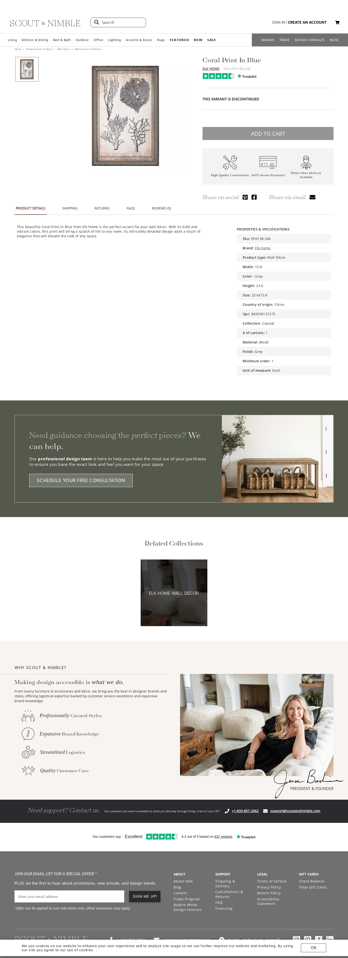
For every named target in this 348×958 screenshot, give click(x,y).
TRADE (284, 40)
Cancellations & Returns (229, 894)
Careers (180, 893)
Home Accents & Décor (39, 49)
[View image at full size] (125, 116)
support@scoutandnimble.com (295, 811)
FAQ (218, 902)
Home (18, 49)
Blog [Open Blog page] (177, 887)
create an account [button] (307, 22)
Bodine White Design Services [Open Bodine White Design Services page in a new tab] (188, 907)
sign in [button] (278, 22)
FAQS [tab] (131, 208)
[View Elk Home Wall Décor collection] (174, 593)
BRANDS (268, 40)
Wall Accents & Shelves (87, 49)
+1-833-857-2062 (245, 811)
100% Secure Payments (268, 175)
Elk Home (211, 68)
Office (98, 40)
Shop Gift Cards (313, 887)
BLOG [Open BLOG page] (334, 40)
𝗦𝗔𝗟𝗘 (211, 40)
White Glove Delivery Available (305, 175)
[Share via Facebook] (254, 197)
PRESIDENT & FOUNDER (312, 788)
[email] (69, 896)
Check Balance (312, 881)
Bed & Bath (62, 40)
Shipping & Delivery (225, 883)
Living (12, 40)
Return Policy (269, 893)
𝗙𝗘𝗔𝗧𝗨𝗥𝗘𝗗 (179, 40)
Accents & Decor (139, 40)
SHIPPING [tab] (70, 208)
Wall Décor (64, 49)
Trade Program (187, 899)
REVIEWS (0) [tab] (161, 208)
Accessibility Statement (268, 901)
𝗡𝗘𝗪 (198, 40)
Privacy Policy (269, 887)
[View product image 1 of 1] (27, 69)
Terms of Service (272, 881)
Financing (223, 908)
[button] (337, 22)
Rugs (161, 40)
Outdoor (82, 40)
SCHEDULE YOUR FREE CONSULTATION (81, 480)
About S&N (183, 881)
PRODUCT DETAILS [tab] (30, 208)
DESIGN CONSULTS (310, 40)
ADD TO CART (268, 133)
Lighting (114, 40)
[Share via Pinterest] (245, 197)
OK (313, 947)
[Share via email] (312, 197)
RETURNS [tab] (102, 208)
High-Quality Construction (230, 175)
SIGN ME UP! (145, 896)
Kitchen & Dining (35, 40)
